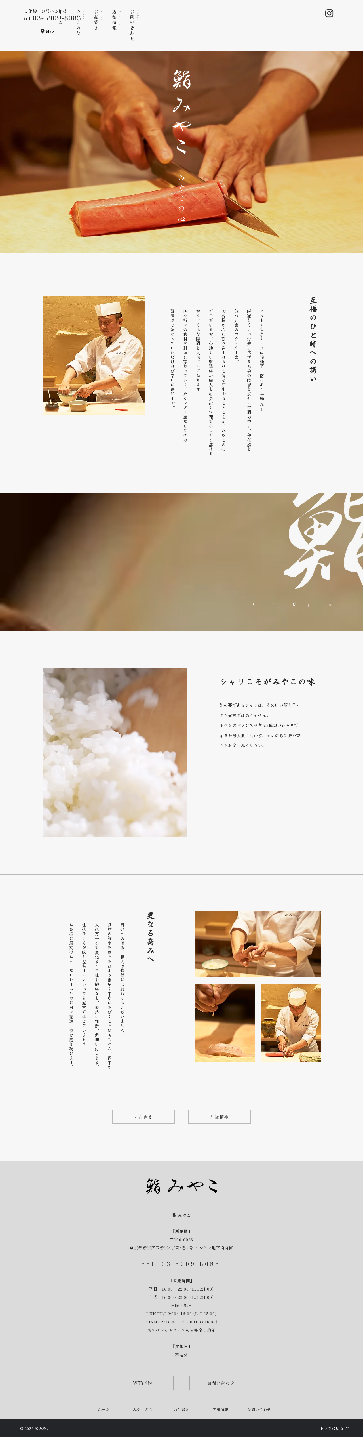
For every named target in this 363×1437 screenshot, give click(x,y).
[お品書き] (143, 1117)
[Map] (46, 31)
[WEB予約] (142, 1383)
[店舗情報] (219, 1117)
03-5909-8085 (191, 1264)
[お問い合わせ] (220, 1383)
